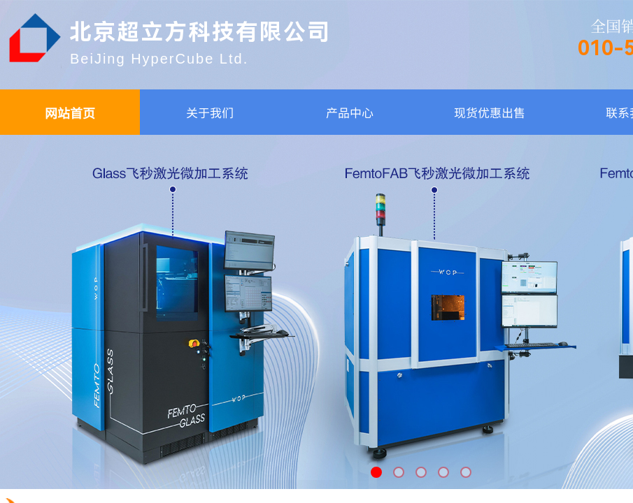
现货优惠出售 (489, 112)
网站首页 (70, 112)
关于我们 (210, 112)
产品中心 (350, 112)
